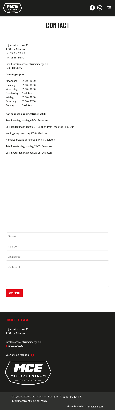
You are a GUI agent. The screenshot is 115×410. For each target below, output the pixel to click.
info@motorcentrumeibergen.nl (23, 341)
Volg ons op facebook (20, 353)
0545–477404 (70, 395)
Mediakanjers (95, 405)
